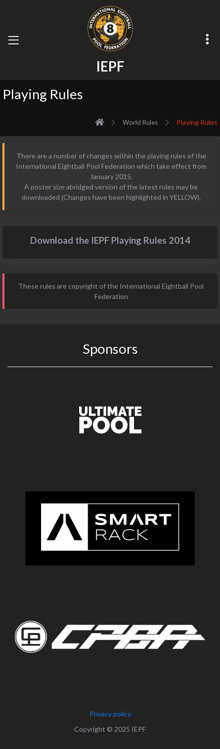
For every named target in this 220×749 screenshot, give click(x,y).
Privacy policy (110, 714)
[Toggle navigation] (13, 40)
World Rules (140, 122)
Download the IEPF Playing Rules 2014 (110, 240)
